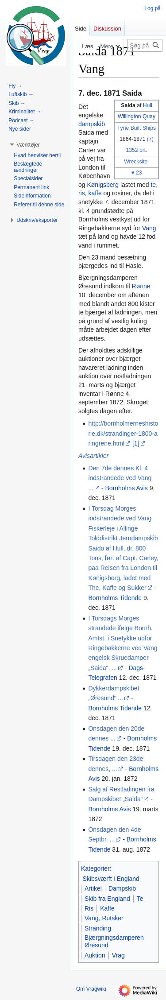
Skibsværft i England (111, 878)
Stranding (98, 928)
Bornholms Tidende (115, 597)
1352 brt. (136, 150)
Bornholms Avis (126, 488)
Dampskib (122, 888)
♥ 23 (136, 173)
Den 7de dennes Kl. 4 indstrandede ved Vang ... (119, 478)
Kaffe (107, 908)
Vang (149, 228)
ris (81, 193)
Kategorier (95, 868)
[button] (28, 145)
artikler (99, 455)
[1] (135, 443)
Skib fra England (107, 898)
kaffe (95, 193)
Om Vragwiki (91, 989)
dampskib (91, 124)
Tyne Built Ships (136, 128)
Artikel (93, 888)
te (153, 184)
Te (140, 898)
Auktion (95, 955)
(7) (150, 139)
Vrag (118, 955)
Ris (89, 908)
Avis (84, 455)
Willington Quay (136, 116)
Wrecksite (135, 162)
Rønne (141, 286)
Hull (147, 105)
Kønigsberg (103, 184)
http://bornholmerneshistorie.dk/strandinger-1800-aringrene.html (123, 433)
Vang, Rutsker (104, 918)
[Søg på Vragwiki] (144, 45)
